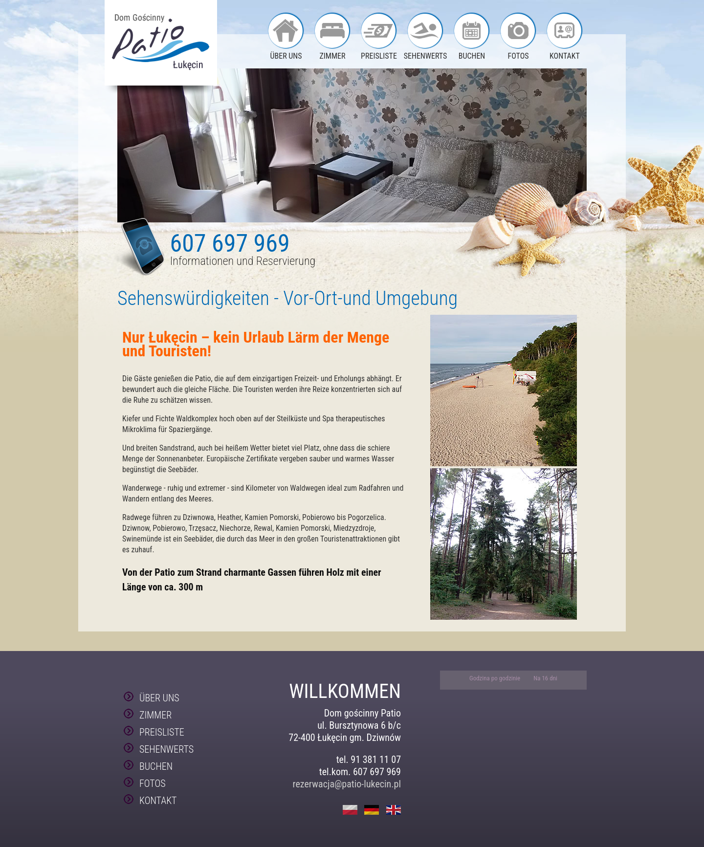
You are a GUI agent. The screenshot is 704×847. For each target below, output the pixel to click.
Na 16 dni (545, 678)
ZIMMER (333, 56)
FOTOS (517, 56)
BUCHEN (472, 56)
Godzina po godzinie (495, 678)
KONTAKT (565, 56)
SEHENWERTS (425, 56)
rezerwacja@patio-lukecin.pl (347, 784)
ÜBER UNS (286, 56)
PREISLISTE (379, 56)
